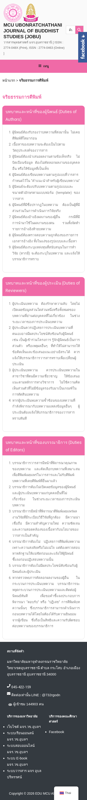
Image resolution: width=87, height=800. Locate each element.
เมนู (43, 66)
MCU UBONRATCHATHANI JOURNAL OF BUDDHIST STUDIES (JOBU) (32, 30)
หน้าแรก (8, 80)
